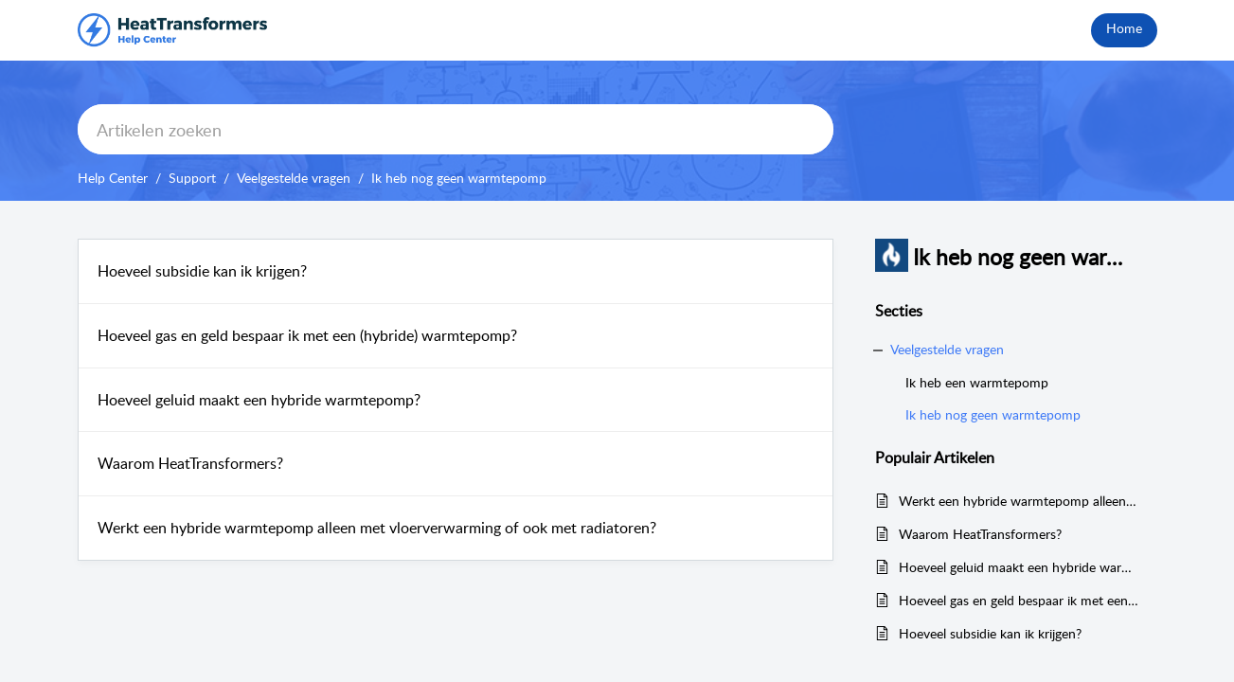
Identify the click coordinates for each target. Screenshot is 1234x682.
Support (192, 178)
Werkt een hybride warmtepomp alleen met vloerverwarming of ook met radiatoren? (377, 527)
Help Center (113, 178)
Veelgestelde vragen (293, 178)
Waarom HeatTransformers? (190, 463)
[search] (455, 129)
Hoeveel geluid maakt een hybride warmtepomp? (259, 399)
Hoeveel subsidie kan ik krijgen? (202, 270)
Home (1124, 28)
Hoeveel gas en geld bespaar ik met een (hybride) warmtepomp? (307, 335)
